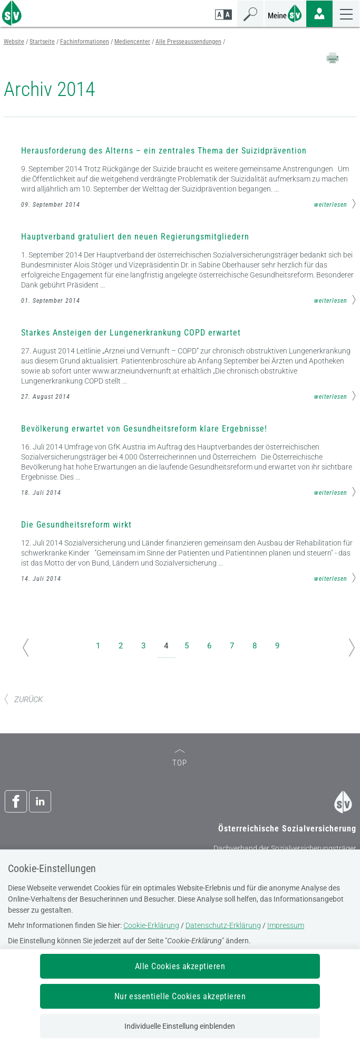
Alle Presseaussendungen (188, 41)
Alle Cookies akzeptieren (180, 966)
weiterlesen (335, 203)
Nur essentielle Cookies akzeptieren (180, 996)
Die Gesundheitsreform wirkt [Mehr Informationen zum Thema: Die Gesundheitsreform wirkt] (76, 525)
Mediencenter (132, 41)
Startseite (42, 41)
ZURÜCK (23, 699)
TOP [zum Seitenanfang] (179, 758)
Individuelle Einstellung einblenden (179, 1026)
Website (14, 41)
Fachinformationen (84, 41)
